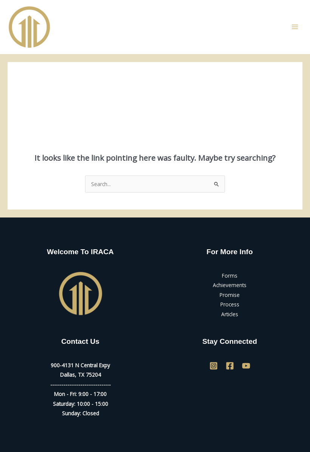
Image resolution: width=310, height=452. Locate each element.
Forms (229, 275)
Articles (229, 314)
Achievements (229, 285)
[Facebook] (230, 366)
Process (229, 304)
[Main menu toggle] (295, 27)
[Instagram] (213, 366)
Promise (230, 294)
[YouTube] (246, 366)
